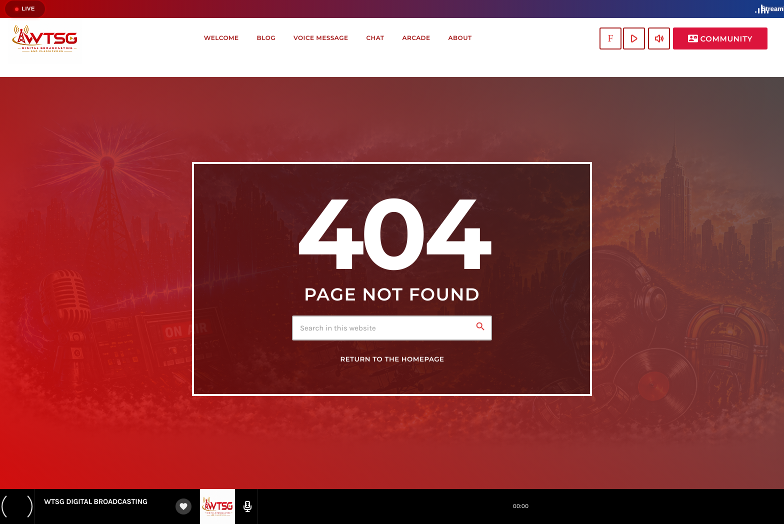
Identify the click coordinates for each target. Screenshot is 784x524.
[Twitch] (611, 39)
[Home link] (45, 38)
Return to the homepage (392, 360)
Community (720, 39)
